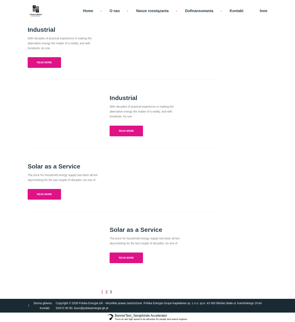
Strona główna (42, 303)
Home (88, 11)
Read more (44, 62)
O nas (115, 11)
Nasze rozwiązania (152, 11)
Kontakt (236, 11)
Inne (263, 11)
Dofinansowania (199, 11)
